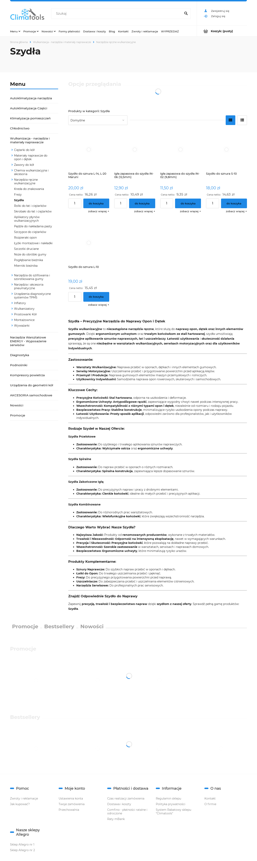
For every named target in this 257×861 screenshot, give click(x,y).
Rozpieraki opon (25, 237)
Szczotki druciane (26, 249)
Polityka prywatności (170, 804)
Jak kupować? (20, 804)
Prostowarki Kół (25, 314)
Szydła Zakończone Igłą (86, 482)
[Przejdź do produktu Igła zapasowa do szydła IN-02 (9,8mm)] (180, 149)
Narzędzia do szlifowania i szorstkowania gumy (32, 277)
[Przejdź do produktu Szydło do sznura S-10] (226, 149)
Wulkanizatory (24, 309)
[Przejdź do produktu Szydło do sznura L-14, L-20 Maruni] (88, 149)
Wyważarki (22, 325)
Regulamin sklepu (168, 798)
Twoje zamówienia (72, 804)
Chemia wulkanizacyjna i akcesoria (31, 172)
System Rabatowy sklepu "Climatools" (173, 811)
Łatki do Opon (86, 573)
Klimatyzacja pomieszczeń (30, 118)
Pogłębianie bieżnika (28, 260)
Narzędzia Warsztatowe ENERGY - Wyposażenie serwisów (28, 341)
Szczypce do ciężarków (30, 232)
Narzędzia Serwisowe (92, 585)
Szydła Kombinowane (84, 504)
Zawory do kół (24, 165)
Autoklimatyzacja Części (28, 108)
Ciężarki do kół (24, 150)
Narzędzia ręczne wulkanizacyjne (26, 181)
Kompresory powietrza (27, 375)
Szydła (19, 200)
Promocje (17, 415)
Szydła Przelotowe (82, 436)
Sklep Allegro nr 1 (22, 844)
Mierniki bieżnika (26, 266)
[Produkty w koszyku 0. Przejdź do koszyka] (222, 31)
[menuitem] (15, 31)
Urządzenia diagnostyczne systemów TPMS (32, 295)
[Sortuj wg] (97, 120)
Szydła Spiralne (79, 459)
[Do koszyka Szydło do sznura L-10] (96, 297)
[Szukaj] (186, 13)
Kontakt (210, 798)
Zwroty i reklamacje (24, 798)
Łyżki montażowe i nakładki (33, 243)
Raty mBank (116, 819)
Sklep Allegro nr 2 (22, 850)
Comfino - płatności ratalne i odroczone (127, 811)
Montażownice (24, 320)
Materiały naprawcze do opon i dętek (30, 157)
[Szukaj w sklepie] (117, 13)
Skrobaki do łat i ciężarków (33, 211)
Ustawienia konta (71, 798)
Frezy (18, 194)
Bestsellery (59, 626)
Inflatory (20, 303)
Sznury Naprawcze (90, 569)
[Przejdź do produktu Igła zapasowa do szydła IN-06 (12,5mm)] (134, 149)
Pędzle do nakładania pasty (33, 226)
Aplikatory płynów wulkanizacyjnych (27, 218)
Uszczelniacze (86, 581)
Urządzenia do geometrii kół (31, 385)
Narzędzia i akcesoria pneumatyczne (28, 286)
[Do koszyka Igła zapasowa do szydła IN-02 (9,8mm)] (188, 203)
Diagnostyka (19, 355)
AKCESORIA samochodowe (31, 395)
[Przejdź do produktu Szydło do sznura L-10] (88, 242)
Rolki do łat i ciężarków (30, 206)
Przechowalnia (69, 810)
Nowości (16, 405)
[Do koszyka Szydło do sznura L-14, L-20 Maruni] (96, 203)
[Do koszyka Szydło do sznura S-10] (234, 203)
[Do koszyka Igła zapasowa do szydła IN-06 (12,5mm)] (142, 203)
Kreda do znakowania (29, 189)
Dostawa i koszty (119, 804)
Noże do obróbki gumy (30, 254)
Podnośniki (18, 365)
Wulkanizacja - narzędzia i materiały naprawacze (30, 140)
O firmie (210, 804)
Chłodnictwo (20, 128)
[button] (98, 211)
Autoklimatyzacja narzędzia (31, 98)
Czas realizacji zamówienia (125, 798)
